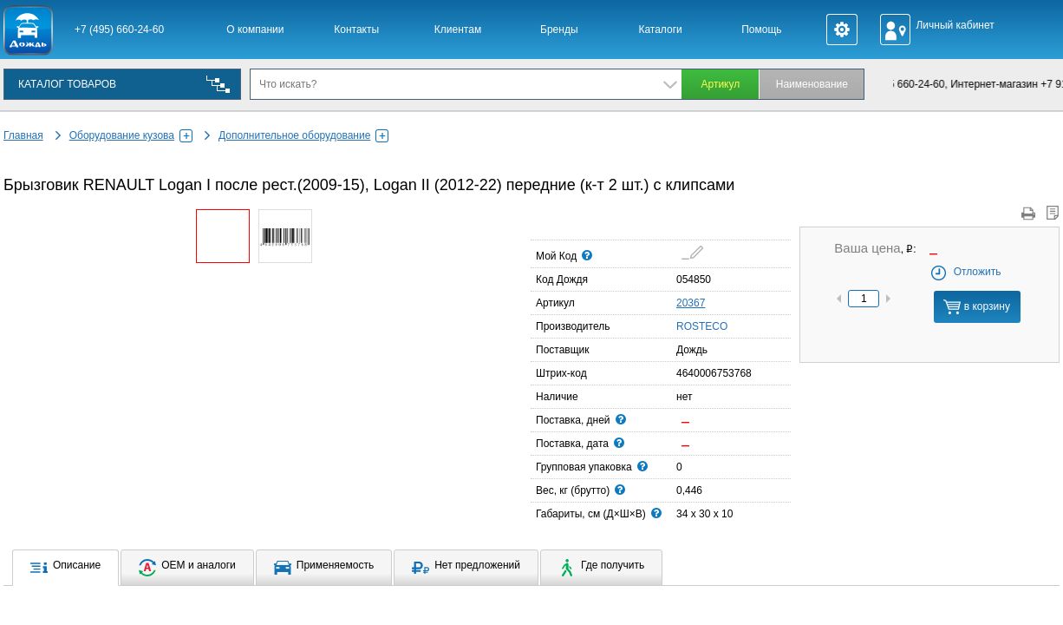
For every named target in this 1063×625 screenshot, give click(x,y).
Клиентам (457, 29)
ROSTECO (681, 325)
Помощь (761, 29)
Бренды (558, 29)
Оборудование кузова (130, 135)
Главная (23, 135)
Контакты (356, 29)
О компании (255, 29)
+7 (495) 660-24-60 (119, 29)
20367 (690, 303)
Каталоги (659, 29)
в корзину (976, 306)
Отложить (965, 272)
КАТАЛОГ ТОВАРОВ (67, 84)
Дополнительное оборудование (303, 135)
